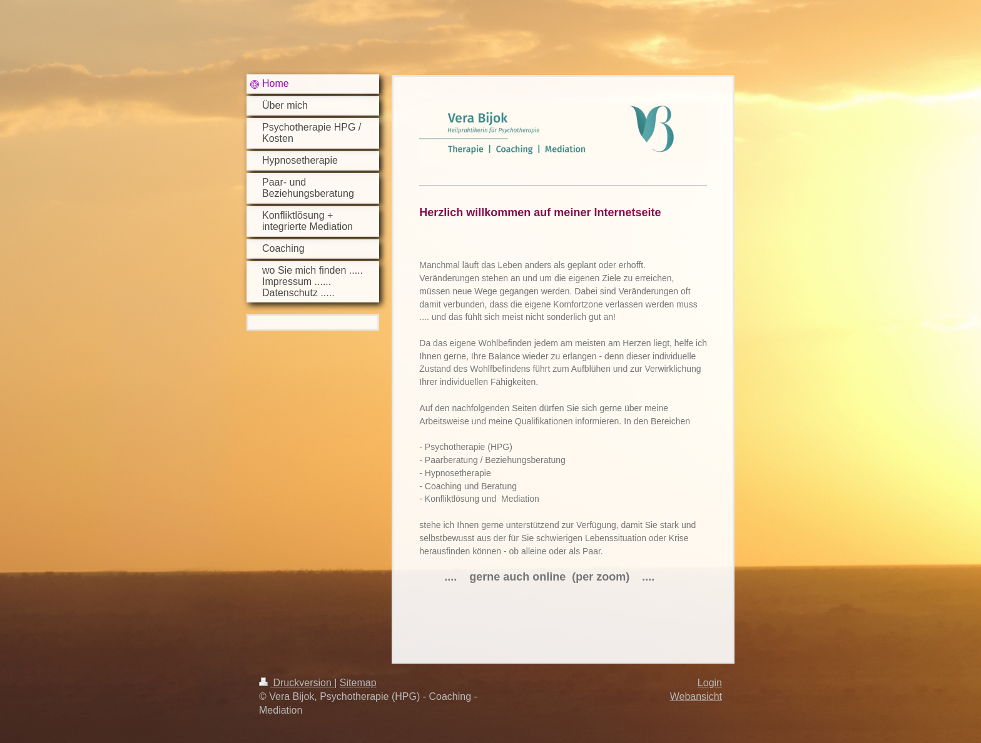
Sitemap (358, 682)
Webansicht (696, 696)
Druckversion (296, 682)
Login (710, 682)
